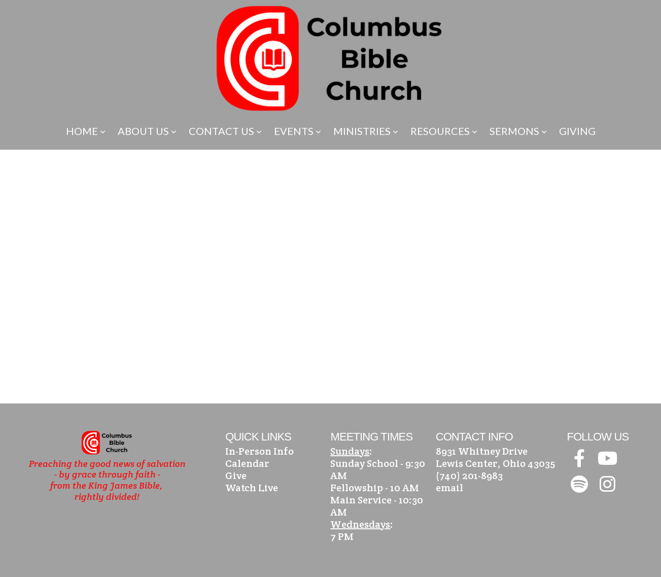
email (449, 487)
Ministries (365, 131)
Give (236, 475)
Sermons (518, 131)
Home (86, 131)
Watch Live (251, 487)
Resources (443, 131)
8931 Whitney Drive (482, 451)
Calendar (247, 463)
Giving (577, 131)
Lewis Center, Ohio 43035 (495, 463)
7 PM (342, 536)
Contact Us (225, 131)
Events (297, 131)
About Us (147, 131)
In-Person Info (259, 451)
